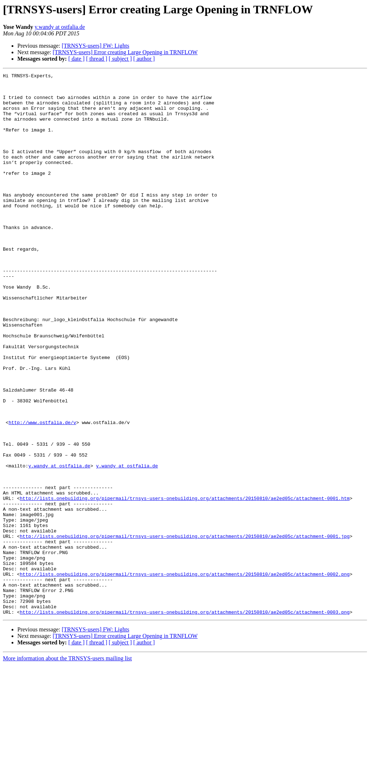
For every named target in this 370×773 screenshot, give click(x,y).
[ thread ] (96, 59)
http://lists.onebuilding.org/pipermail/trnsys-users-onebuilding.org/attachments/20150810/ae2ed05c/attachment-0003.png (185, 720)
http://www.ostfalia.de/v (42, 492)
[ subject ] (120, 59)
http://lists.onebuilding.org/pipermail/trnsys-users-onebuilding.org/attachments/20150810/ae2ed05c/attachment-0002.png (185, 674)
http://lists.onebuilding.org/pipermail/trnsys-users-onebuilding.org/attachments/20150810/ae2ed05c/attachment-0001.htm (185, 583)
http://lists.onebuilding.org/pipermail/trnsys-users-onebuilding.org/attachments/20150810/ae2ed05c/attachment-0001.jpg (185, 629)
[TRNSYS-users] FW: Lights (95, 46)
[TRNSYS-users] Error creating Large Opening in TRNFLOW (125, 52)
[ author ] (144, 59)
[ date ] (76, 59)
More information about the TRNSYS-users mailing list (67, 767)
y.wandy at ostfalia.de (60, 27)
